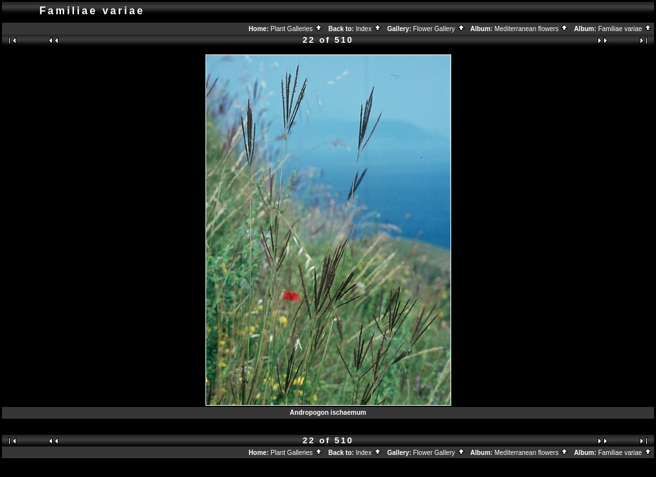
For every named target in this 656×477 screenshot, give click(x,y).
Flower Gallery (439, 28)
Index (369, 28)
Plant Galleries (296, 28)
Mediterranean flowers (532, 28)
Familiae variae (625, 28)
